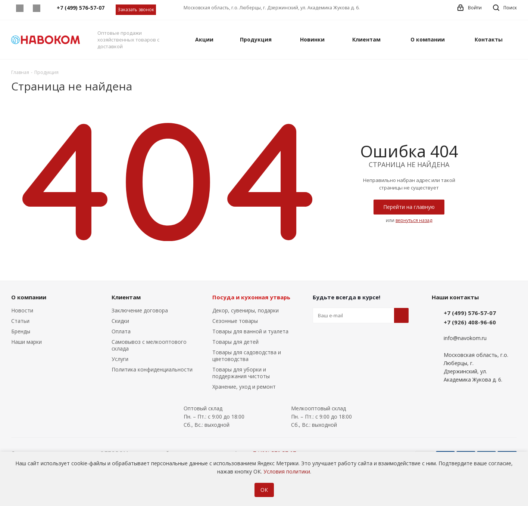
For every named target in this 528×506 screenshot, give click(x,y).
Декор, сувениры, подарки (245, 310)
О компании (28, 297)
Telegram (36, 8)
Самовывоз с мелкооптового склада (149, 345)
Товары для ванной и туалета (250, 331)
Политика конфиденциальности (152, 369)
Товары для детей (235, 341)
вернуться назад (414, 220)
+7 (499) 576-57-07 (470, 313)
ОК (264, 489)
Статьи (20, 320)
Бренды (20, 331)
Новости (22, 310)
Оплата (121, 331)
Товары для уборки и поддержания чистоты (241, 373)
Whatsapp (19, 8)
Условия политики (286, 471)
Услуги (120, 358)
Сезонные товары (235, 320)
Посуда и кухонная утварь (251, 297)
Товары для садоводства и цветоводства (246, 355)
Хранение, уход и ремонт (244, 386)
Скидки (120, 320)
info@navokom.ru (465, 338)
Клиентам (126, 297)
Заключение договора (140, 310)
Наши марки (26, 341)
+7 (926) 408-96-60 (470, 322)
